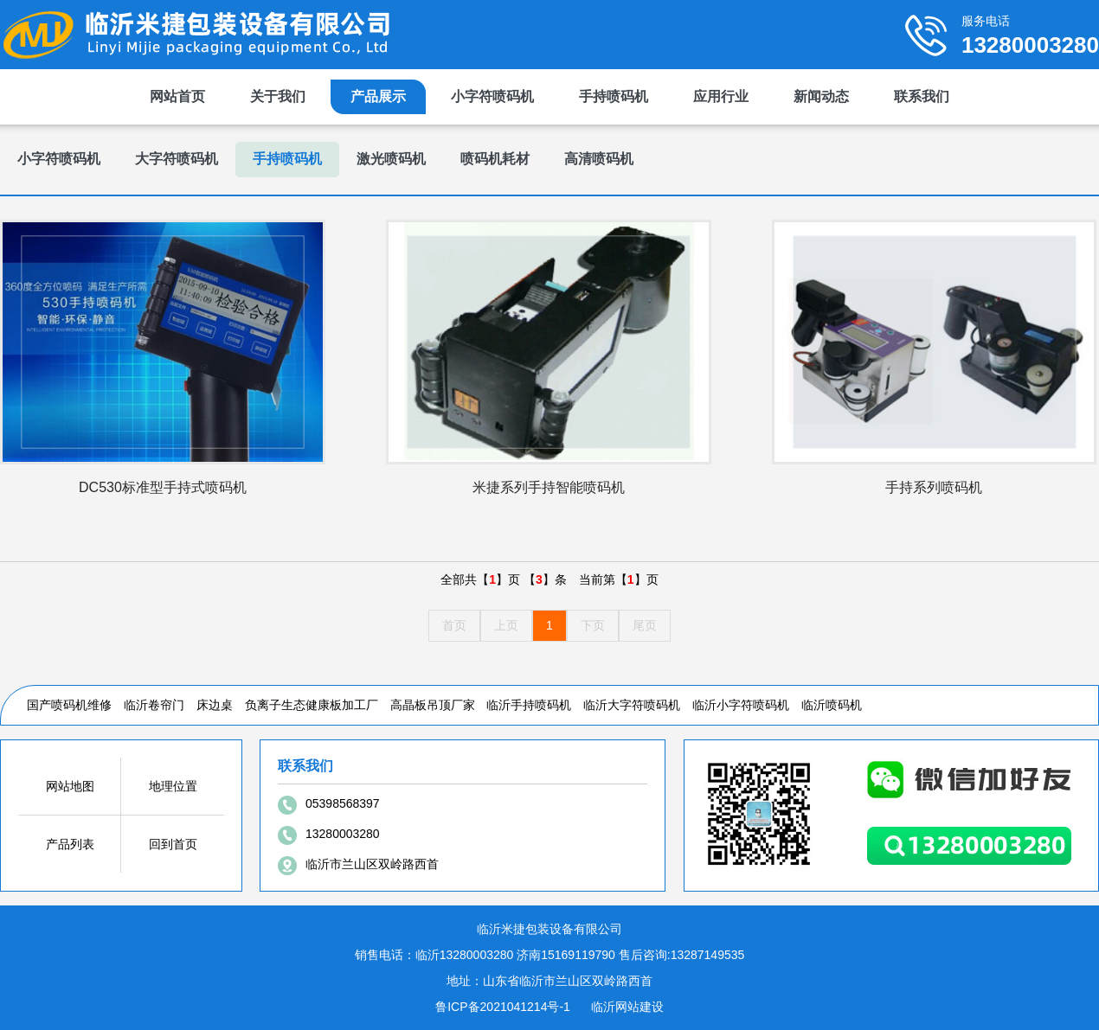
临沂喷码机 (831, 705)
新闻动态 (821, 96)
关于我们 (277, 96)
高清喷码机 (598, 158)
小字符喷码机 (492, 96)
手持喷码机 (613, 96)
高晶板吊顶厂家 (432, 705)
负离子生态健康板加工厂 (311, 705)
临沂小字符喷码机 (740, 705)
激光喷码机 (391, 158)
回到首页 (173, 844)
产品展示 (378, 96)
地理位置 (173, 786)
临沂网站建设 (627, 1007)
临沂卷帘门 (154, 705)
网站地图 (70, 786)
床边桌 (214, 705)
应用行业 (721, 96)
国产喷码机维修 (69, 705)
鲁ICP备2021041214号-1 (502, 1007)
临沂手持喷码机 (528, 705)
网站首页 (177, 96)
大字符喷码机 (176, 158)
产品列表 (70, 844)
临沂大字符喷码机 (631, 705)
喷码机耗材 (495, 158)
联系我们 (921, 96)
